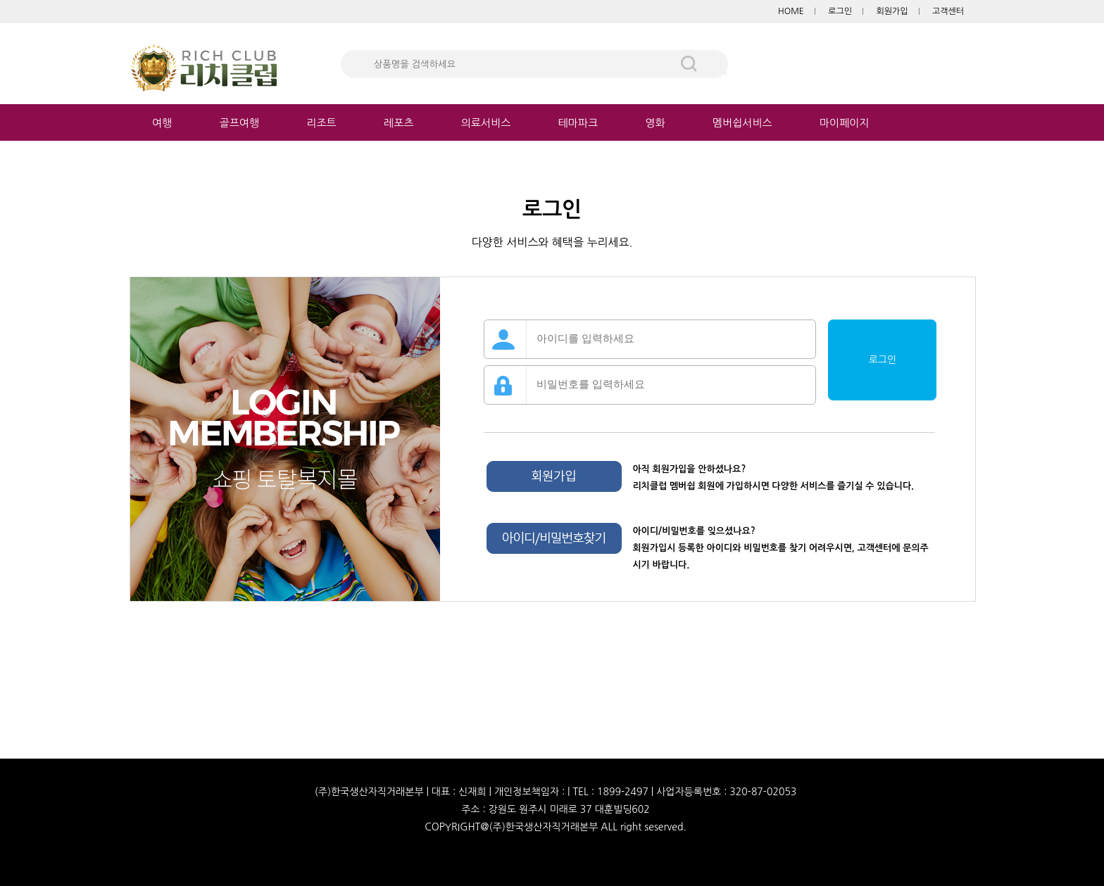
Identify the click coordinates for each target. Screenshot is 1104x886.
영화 (655, 123)
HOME (791, 11)
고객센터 (948, 11)
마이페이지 (845, 123)
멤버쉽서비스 (742, 123)
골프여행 (239, 123)
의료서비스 (486, 123)
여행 (162, 123)
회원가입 (892, 11)
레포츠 (398, 123)
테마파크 (578, 123)
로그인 (840, 11)
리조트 (321, 123)
